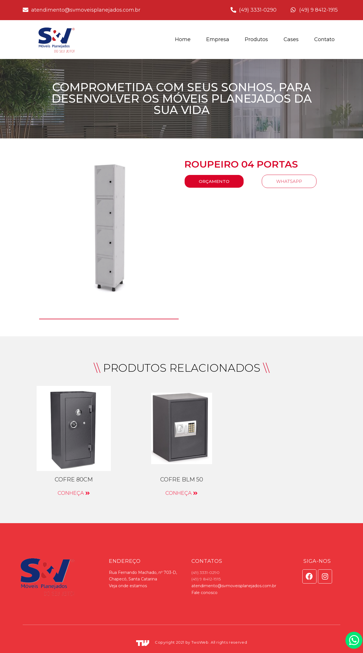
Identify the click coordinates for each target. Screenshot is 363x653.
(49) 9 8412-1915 (206, 579)
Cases (291, 39)
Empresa (217, 39)
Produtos (256, 39)
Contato (324, 39)
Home (183, 39)
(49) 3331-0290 (205, 572)
